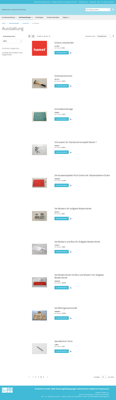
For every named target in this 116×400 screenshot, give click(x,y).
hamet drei (26, 23)
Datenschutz (83, 389)
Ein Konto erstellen (107, 2)
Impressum (104, 389)
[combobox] (98, 9)
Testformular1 (83, 2)
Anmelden (92, 2)
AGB (53, 389)
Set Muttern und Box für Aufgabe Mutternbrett (77, 241)
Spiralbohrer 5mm (63, 341)
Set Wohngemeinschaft (65, 308)
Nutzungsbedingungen (66, 389)
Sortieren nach (90, 36)
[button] (70, 52)
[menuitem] (9, 17)
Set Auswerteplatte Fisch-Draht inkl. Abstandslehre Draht (82, 175)
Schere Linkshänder (64, 42)
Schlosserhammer (63, 75)
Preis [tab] (5, 41)
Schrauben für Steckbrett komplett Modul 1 (75, 142)
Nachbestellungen (14, 23)
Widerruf (94, 389)
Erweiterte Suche (42, 389)
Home (4, 23)
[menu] (58, 17)
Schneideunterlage (63, 109)
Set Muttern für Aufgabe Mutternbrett (72, 208)
